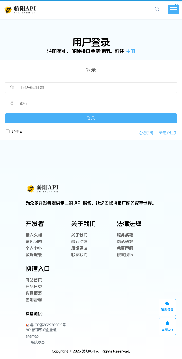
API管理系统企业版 (41, 330)
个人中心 (34, 248)
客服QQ (167, 326)
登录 (91, 118)
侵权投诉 (125, 255)
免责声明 (125, 248)
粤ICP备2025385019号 (46, 325)
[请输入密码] (88, 103)
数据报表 (34, 255)
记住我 (17, 131)
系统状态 (35, 342)
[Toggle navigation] (173, 9)
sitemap (32, 336)
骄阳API (88, 351)
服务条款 (125, 235)
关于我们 (79, 235)
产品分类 (34, 286)
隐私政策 (125, 241)
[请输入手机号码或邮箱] (88, 88)
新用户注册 (168, 133)
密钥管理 (34, 300)
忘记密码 (146, 133)
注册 (130, 51)
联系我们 (79, 255)
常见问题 (34, 241)
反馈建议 (79, 248)
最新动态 (79, 241)
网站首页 (34, 280)
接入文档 (34, 235)
